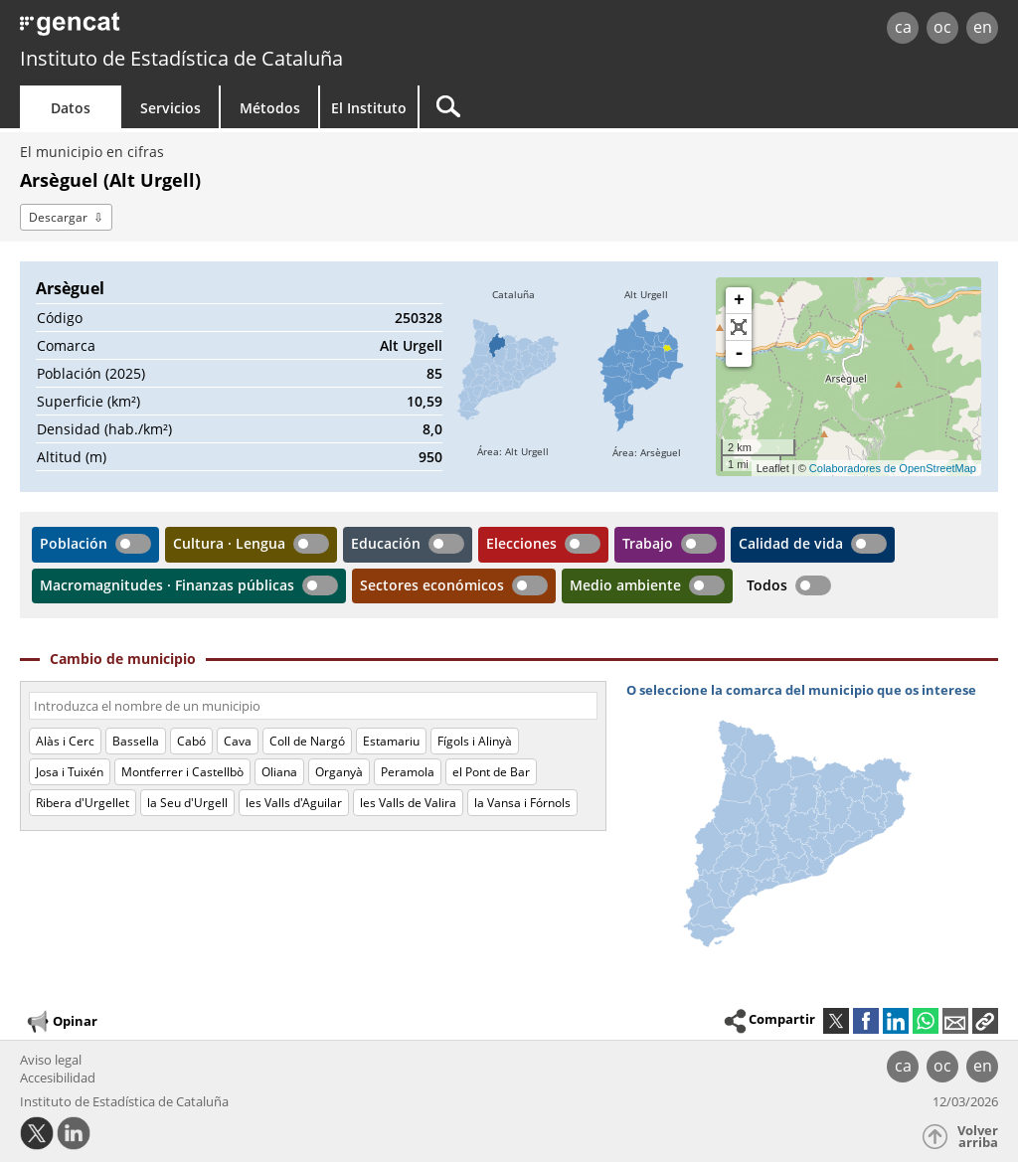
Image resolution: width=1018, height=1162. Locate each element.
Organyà (339, 771)
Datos (70, 107)
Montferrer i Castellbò (182, 771)
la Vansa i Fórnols (522, 802)
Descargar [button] (58, 217)
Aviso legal (51, 1060)
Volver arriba (977, 1136)
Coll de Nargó (307, 741)
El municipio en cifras (92, 151)
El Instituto (369, 107)
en (982, 27)
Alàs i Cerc (65, 741)
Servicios (170, 107)
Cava (238, 741)
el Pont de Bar (491, 771)
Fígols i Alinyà (474, 741)
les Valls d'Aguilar (294, 802)
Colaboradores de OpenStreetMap (892, 468)
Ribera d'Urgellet (82, 802)
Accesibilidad (57, 1077)
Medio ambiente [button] (625, 585)
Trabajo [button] (647, 543)
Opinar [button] (61, 1022)
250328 (418, 317)
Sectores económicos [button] (432, 585)
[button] (985, 1021)
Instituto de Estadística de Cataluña (181, 58)
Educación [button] (386, 543)
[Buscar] (589, 106)
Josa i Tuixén (69, 771)
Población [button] (73, 543)
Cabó (191, 741)
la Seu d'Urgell (187, 802)
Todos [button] (767, 585)
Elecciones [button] (521, 543)
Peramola (407, 771)
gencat (216, 29)
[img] (513, 376)
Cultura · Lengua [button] (229, 543)
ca (903, 27)
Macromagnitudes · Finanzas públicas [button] (167, 585)
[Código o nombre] (313, 706)
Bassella (135, 741)
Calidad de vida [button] (791, 543)
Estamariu (391, 741)
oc (942, 27)
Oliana (279, 771)
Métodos (270, 107)
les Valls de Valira (408, 802)
